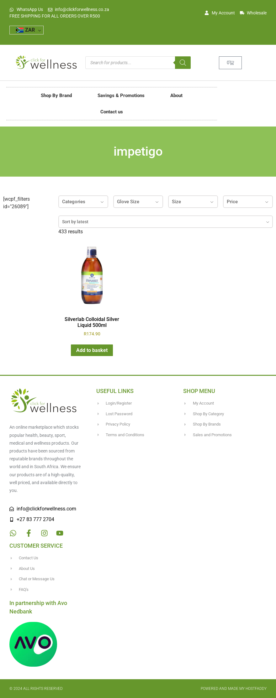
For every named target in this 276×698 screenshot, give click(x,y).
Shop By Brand (56, 95)
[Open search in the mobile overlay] (138, 62)
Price (248, 201)
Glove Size (138, 201)
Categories (83, 201)
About (176, 95)
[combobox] (165, 221)
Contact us (111, 112)
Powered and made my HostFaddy (234, 688)
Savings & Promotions (121, 95)
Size (193, 201)
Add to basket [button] (92, 350)
